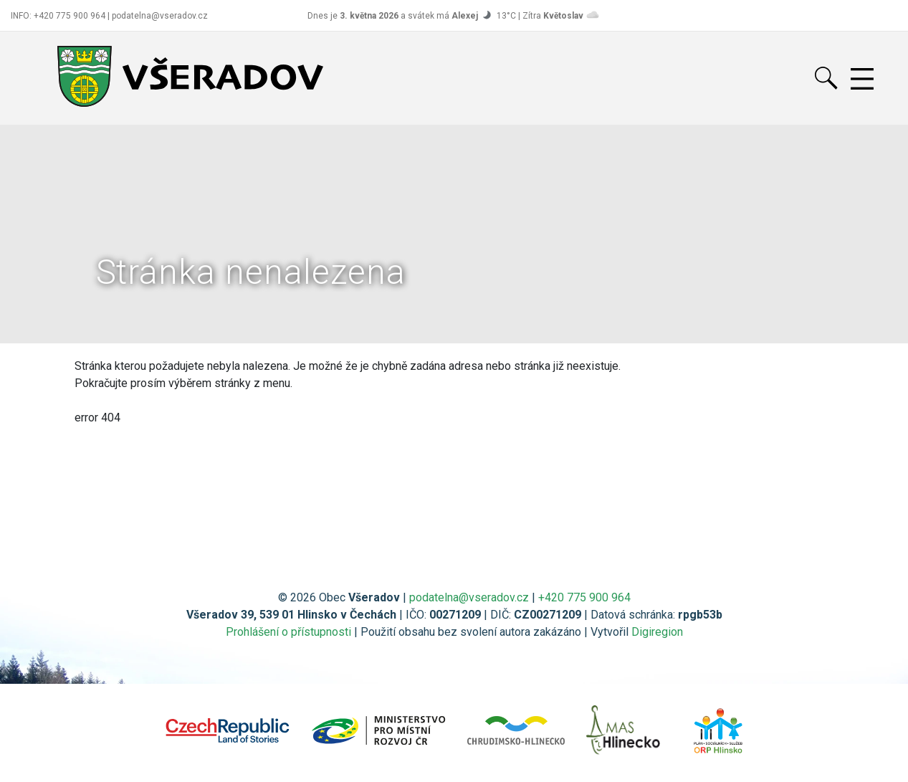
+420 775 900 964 (584, 597)
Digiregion (657, 632)
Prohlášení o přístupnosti (288, 632)
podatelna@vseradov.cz (469, 597)
